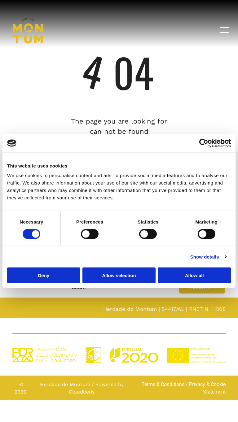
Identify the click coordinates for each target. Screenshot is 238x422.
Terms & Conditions (163, 384)
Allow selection (119, 275)
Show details (204, 256)
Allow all (194, 275)
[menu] (224, 30)
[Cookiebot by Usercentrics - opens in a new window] (204, 143)
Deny (43, 275)
